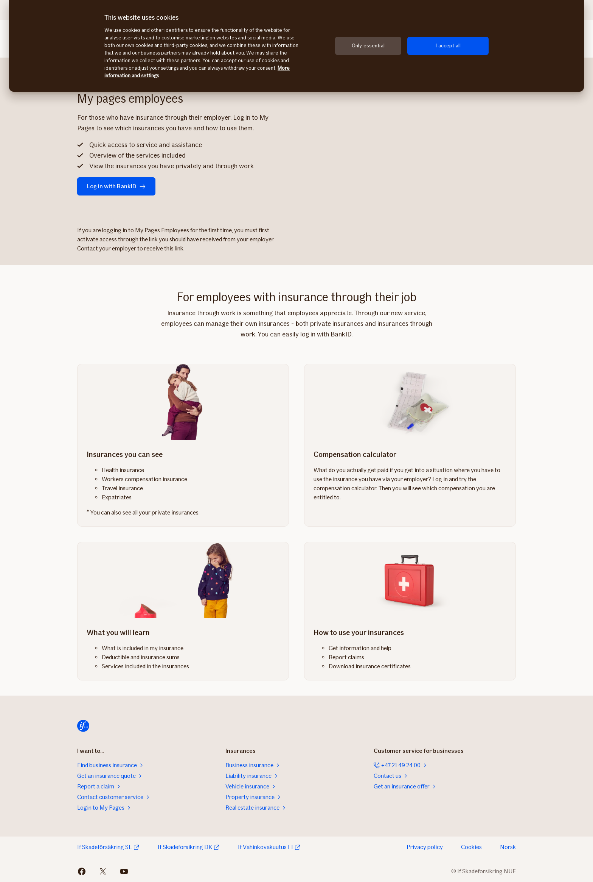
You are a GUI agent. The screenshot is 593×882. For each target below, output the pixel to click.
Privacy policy (425, 847)
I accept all (448, 45)
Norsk (508, 847)
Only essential (368, 45)
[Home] (83, 726)
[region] (296, 46)
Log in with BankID (116, 186)
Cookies (471, 847)
